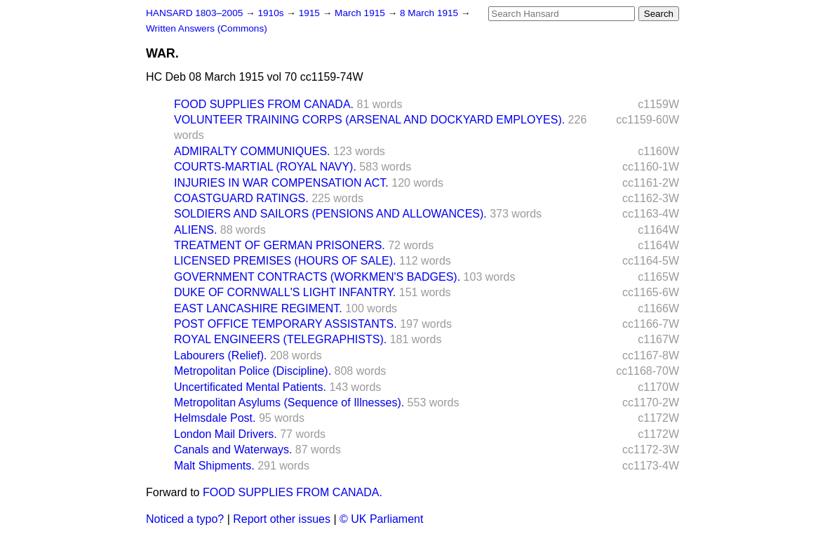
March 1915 (361, 13)
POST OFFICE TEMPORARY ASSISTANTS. (285, 324)
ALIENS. (195, 230)
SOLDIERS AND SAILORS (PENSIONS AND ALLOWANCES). (330, 214)
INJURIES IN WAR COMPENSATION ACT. (281, 183)
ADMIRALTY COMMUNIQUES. (252, 151)
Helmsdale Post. (215, 418)
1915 (311, 13)
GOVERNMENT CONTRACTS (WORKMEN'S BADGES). (317, 277)
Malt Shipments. (214, 466)
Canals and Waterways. (233, 449)
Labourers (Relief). (220, 355)
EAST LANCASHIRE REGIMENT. (258, 308)
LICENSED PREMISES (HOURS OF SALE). (285, 261)
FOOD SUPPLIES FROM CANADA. (264, 104)
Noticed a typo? (185, 519)
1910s (271, 13)
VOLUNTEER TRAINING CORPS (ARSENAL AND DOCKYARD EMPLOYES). (369, 120)
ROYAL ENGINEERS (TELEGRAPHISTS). (280, 339)
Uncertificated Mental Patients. (250, 387)
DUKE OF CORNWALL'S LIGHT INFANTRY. (285, 292)
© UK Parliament (381, 519)
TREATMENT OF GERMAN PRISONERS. (279, 245)
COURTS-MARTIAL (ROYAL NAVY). (265, 167)
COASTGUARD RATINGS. (241, 198)
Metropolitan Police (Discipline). (252, 371)
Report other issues (281, 519)
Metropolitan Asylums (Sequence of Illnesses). (289, 402)
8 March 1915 (430, 13)
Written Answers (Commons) (206, 28)
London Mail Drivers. (225, 434)
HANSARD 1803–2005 (194, 13)
